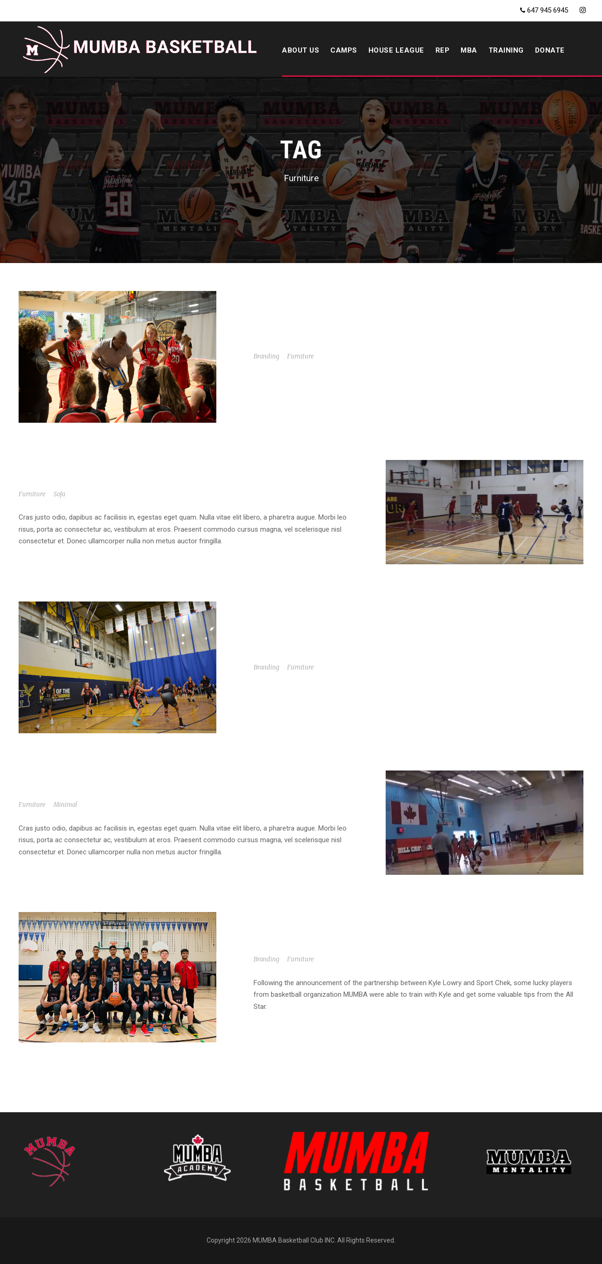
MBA (469, 50)
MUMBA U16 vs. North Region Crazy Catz (103, 481)
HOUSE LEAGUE (396, 50)
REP (442, 50)
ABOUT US (300, 50)
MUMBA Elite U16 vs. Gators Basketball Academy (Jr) (366, 343)
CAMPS (343, 50)
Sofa (59, 494)
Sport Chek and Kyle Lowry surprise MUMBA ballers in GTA (378, 946)
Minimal (65, 805)
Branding (266, 356)
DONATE (550, 50)
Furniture (300, 356)
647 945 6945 (547, 10)
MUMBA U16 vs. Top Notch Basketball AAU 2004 (352, 654)
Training (506, 50)
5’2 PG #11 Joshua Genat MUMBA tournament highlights (135, 791)
